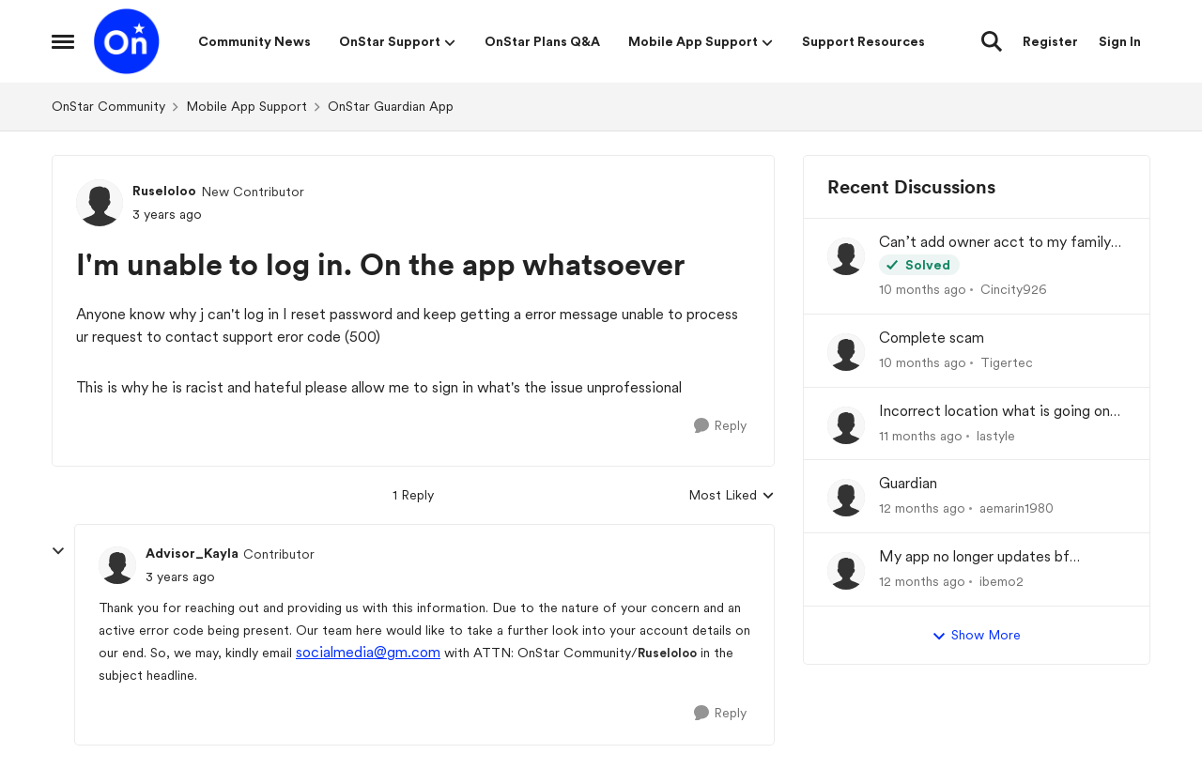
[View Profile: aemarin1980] (846, 497)
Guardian (908, 483)
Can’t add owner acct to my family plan (995, 243)
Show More (976, 635)
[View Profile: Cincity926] (846, 256)
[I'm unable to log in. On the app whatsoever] (180, 577)
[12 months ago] (922, 508)
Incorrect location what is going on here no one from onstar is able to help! (994, 412)
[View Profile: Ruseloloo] (99, 202)
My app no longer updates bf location (974, 557)
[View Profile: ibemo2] (846, 571)
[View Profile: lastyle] (846, 425)
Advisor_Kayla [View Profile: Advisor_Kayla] (192, 553)
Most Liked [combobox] (731, 496)
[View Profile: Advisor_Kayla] (117, 565)
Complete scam (931, 337)
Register (1050, 41)
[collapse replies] (58, 551)
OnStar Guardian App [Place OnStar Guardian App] (391, 106)
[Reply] (720, 425)
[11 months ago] (921, 435)
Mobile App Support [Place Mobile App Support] (246, 106)
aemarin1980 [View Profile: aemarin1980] (1016, 507)
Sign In (1120, 41)
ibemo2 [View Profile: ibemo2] (1001, 581)
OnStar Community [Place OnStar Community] (108, 106)
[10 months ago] (922, 290)
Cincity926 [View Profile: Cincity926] (1013, 289)
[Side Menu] (63, 41)
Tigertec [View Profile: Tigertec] (1006, 362)
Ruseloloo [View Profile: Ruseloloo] (164, 190)
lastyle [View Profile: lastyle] (996, 434)
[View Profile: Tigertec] (846, 352)
